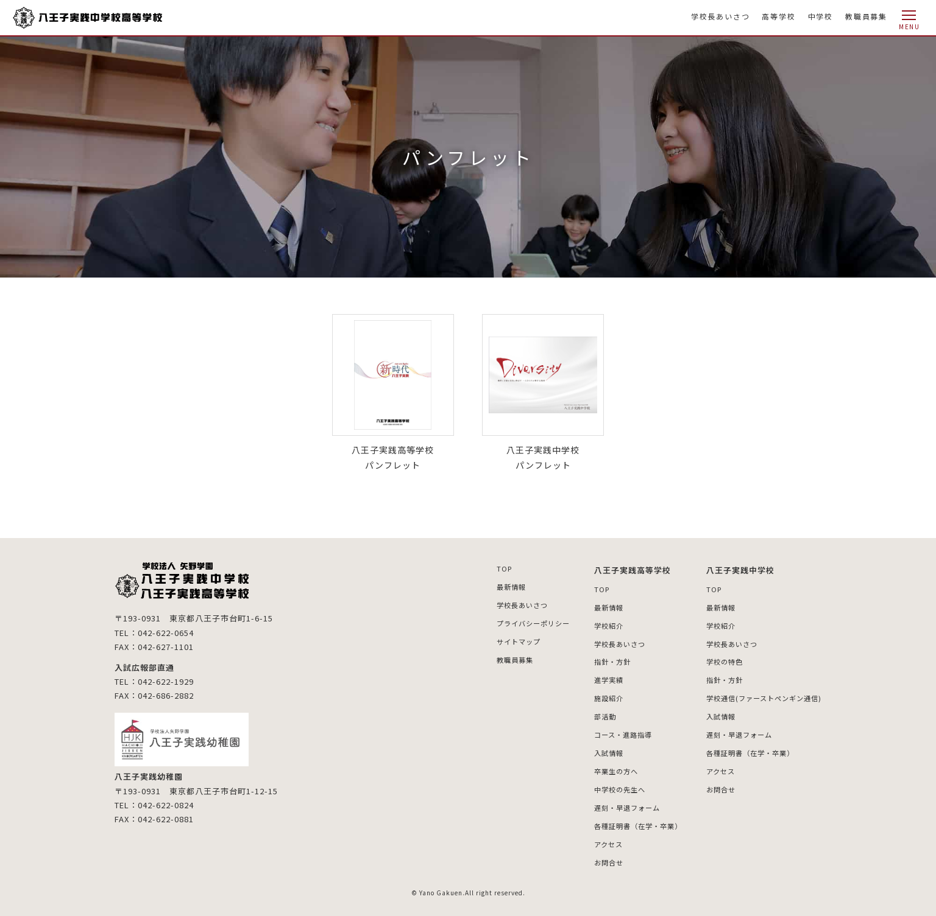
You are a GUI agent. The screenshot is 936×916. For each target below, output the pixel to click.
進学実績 (593, 678)
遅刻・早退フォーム (613, 802)
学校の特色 (717, 660)
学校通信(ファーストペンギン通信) (759, 695)
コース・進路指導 (609, 730)
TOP (482, 568)
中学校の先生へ (605, 784)
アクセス (593, 837)
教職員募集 (866, 16)
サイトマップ (498, 639)
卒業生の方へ (601, 766)
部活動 (589, 713)
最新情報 (490, 586)
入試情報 (593, 748)
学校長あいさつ (720, 16)
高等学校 (778, 16)
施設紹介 (593, 695)
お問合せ (593, 855)
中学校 (820, 16)
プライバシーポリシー (513, 622)
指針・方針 (597, 660)
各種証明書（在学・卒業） (625, 819)
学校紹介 (593, 624)
